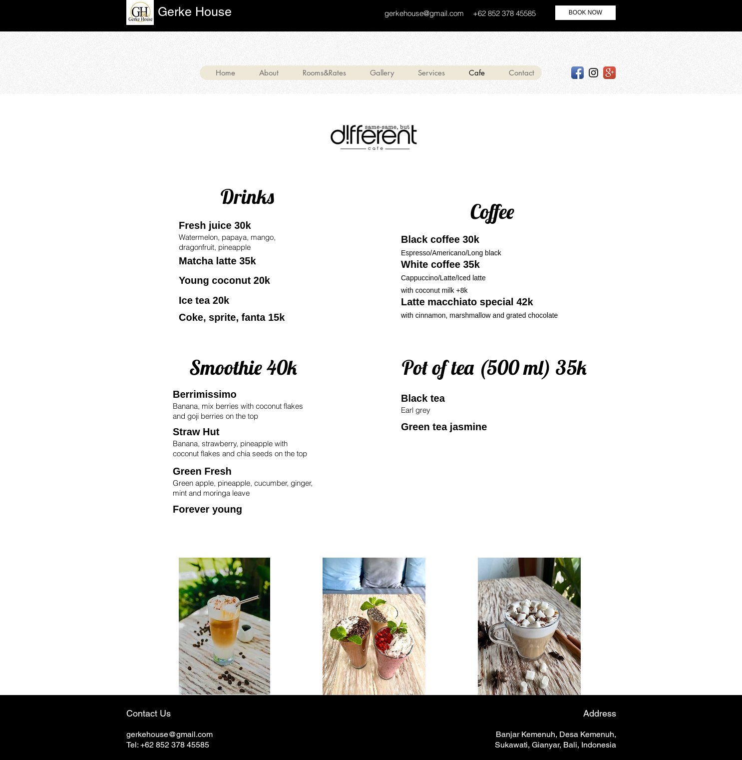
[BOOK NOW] (585, 12)
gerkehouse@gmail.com (424, 13)
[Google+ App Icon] (609, 72)
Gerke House (195, 11)
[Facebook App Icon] (577, 72)
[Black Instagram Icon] (593, 72)
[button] (426, 72)
